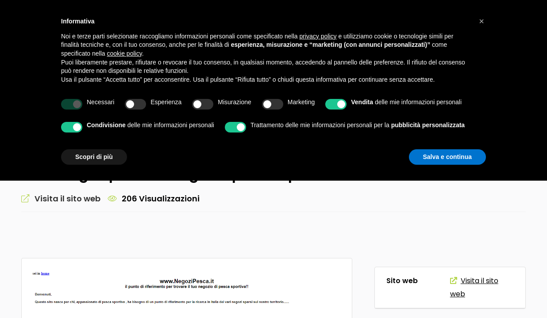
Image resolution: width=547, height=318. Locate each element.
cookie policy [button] (124, 53)
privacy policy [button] (318, 36)
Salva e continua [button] (447, 156)
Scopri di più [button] (94, 156)
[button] (481, 21)
